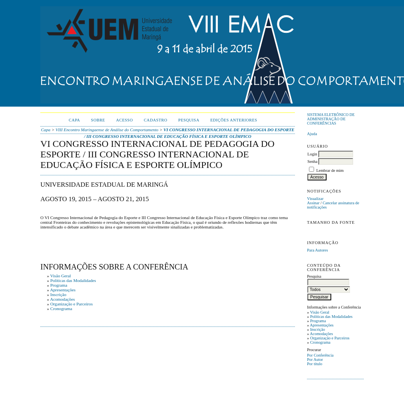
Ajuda (312, 134)
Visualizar (315, 198)
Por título (314, 364)
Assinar (313, 203)
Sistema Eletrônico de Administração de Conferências (331, 118)
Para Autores (317, 250)
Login (312, 154)
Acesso (124, 120)
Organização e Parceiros (330, 338)
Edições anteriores (233, 120)
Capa (74, 120)
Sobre (98, 120)
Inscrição (317, 329)
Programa (318, 321)
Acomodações (321, 334)
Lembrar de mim (330, 170)
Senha (312, 161)
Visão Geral (319, 312)
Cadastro (155, 120)
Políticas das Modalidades (331, 316)
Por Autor (315, 359)
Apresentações (322, 325)
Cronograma (320, 342)
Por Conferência (320, 355)
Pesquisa (188, 120)
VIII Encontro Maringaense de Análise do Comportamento (107, 129)
